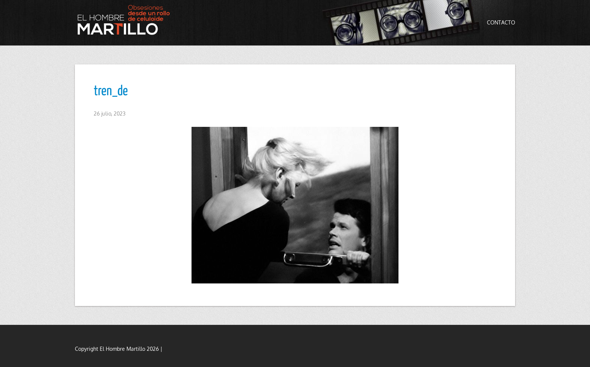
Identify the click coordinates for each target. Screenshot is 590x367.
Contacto (501, 22)
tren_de (111, 91)
